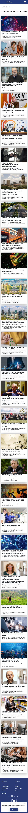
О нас (16, 790)
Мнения (17, 786)
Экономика (4, 781)
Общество (17, 781)
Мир (3, 784)
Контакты (4, 793)
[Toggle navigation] (25, 2)
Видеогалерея (18, 788)
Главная (4, 7)
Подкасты (4, 790)
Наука (16, 784)
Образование (5, 786)
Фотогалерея (5, 788)
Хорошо (14, 809)
